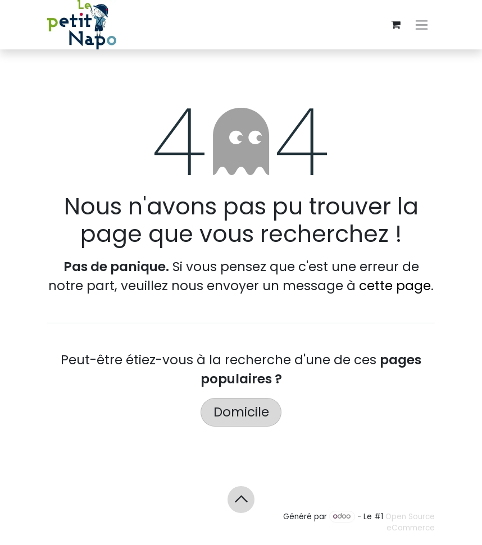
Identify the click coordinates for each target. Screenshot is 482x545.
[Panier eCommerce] (395, 25)
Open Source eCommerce (410, 522)
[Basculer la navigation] (421, 25)
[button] (241, 499)
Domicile (241, 412)
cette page (395, 286)
